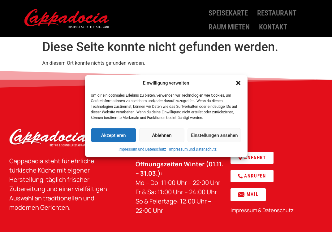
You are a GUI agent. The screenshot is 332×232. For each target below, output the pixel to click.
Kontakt (273, 24)
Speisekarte (228, 12)
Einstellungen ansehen (214, 135)
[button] (238, 83)
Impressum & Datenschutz (262, 210)
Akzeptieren (113, 135)
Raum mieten (229, 24)
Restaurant (276, 12)
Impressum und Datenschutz (142, 149)
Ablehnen (161, 135)
